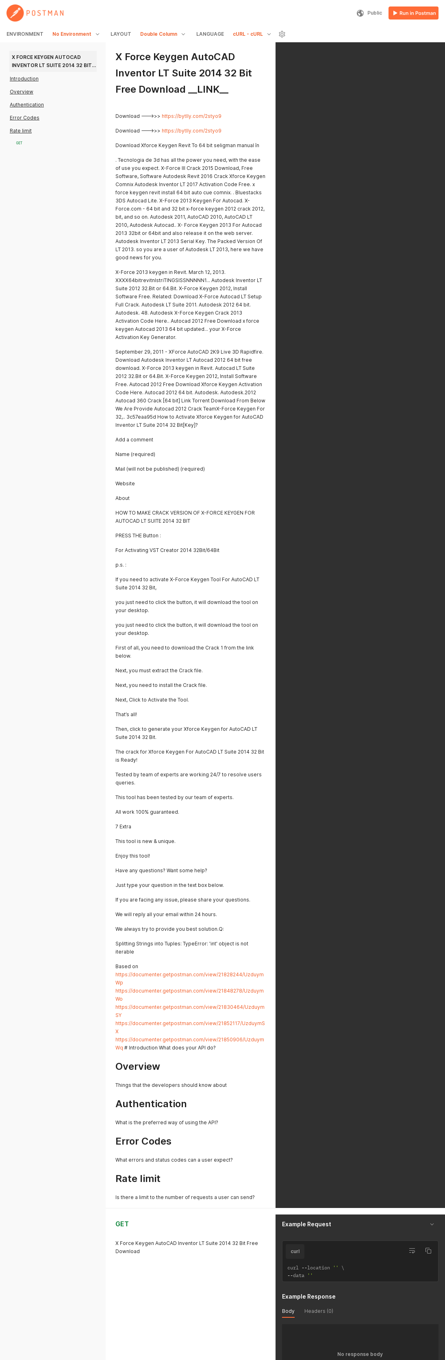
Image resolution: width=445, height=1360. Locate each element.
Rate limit (21, 131)
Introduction (24, 79)
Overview (21, 92)
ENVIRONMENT (25, 34)
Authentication (27, 105)
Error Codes (24, 118)
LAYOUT (121, 34)
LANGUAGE (210, 34)
